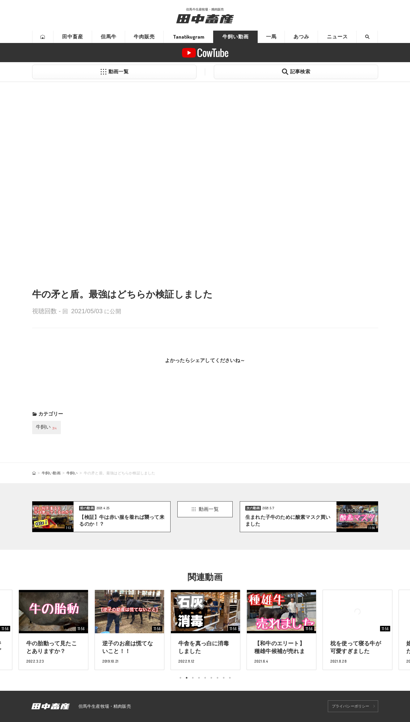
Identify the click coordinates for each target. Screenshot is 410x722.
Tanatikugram (188, 37)
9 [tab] (230, 678)
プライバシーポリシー (351, 706)
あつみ (301, 36)
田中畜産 (72, 36)
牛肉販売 (144, 36)
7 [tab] (217, 678)
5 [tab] (205, 678)
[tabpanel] (205, 630)
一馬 (271, 36)
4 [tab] (199, 678)
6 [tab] (211, 678)
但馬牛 (108, 36)
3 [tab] (193, 678)
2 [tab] (187, 678)
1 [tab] (180, 678)
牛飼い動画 (235, 36)
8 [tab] (224, 678)
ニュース (337, 36)
